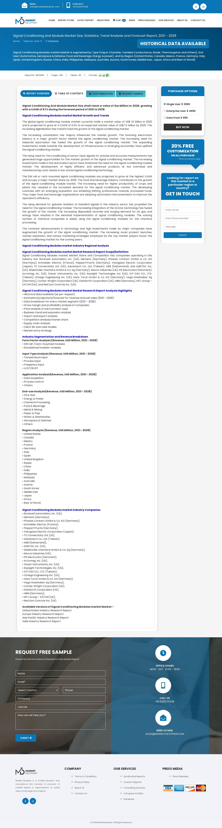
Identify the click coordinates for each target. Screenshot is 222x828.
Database (129, 799)
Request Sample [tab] (131, 93)
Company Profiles (133, 793)
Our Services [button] (166, 20)
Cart (119, 20)
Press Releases (146, 20)
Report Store (66, 20)
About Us (182, 20)
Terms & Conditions (86, 776)
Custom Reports (133, 782)
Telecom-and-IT (32, 41)
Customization (101, 93)
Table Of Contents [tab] (68, 93)
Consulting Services (134, 787)
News (132, 20)
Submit (25, 738)
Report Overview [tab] (36, 93)
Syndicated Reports (134, 776)
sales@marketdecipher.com (44, 6)
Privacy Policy (82, 782)
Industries (103, 20)
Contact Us (198, 20)
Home (52, 20)
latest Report (85, 20)
